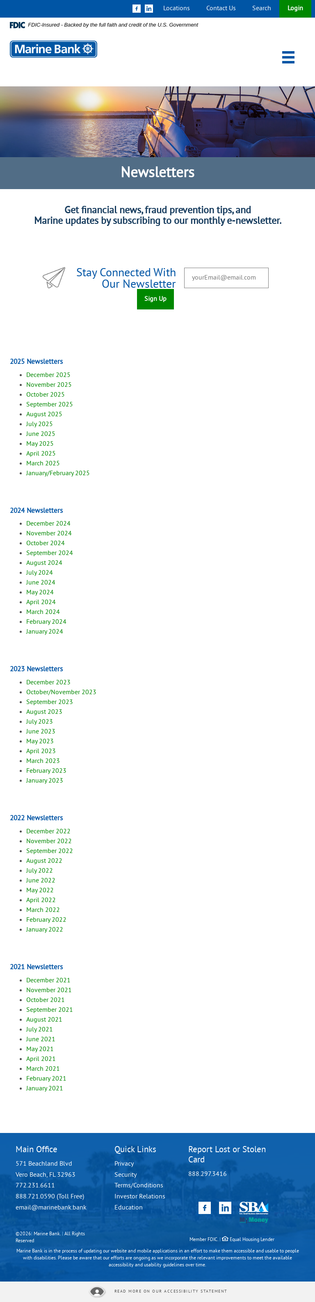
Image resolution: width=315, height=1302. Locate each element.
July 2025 (39, 424)
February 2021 (46, 1079)
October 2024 (45, 543)
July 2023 (39, 722)
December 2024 (48, 524)
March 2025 (43, 464)
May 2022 (40, 891)
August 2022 (44, 861)
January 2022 (44, 930)
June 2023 (40, 732)
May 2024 (40, 593)
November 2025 (49, 385)
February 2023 (46, 771)
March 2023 (43, 761)
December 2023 (49, 683)
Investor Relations (139, 1197)
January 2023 (44, 781)
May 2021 (40, 1049)
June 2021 (40, 1040)
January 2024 (44, 632)
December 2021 (48, 981)
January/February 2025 (58, 473)
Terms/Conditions (138, 1186)
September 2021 (49, 1010)
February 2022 (46, 920)
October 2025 (45, 395)
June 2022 (40, 881)
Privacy (124, 1164)
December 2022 (48, 832)
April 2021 (41, 1059)
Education (128, 1208)
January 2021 (44, 1089)
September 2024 (49, 553)
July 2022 (39, 871)
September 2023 (50, 702)
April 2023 (41, 751)
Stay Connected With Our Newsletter (126, 279)
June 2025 (40, 434)
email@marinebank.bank (51, 1208)
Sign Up (155, 299)
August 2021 (44, 1020)
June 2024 (40, 583)
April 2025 (41, 454)
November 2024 (49, 534)
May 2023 (40, 742)
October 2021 (45, 1000)
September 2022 (49, 851)
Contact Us (221, 9)
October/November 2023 (61, 692)
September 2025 (49, 405)
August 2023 (44, 712)
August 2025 (44, 415)
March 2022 (43, 910)
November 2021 (49, 990)
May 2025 (40, 444)
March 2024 (43, 612)
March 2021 (43, 1069)
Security (125, 1175)
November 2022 (49, 841)
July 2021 (39, 1030)
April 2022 (41, 900)
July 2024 (39, 573)
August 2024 (44, 563)
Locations (176, 9)
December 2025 (48, 375)
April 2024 (41, 602)
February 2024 (46, 622)
